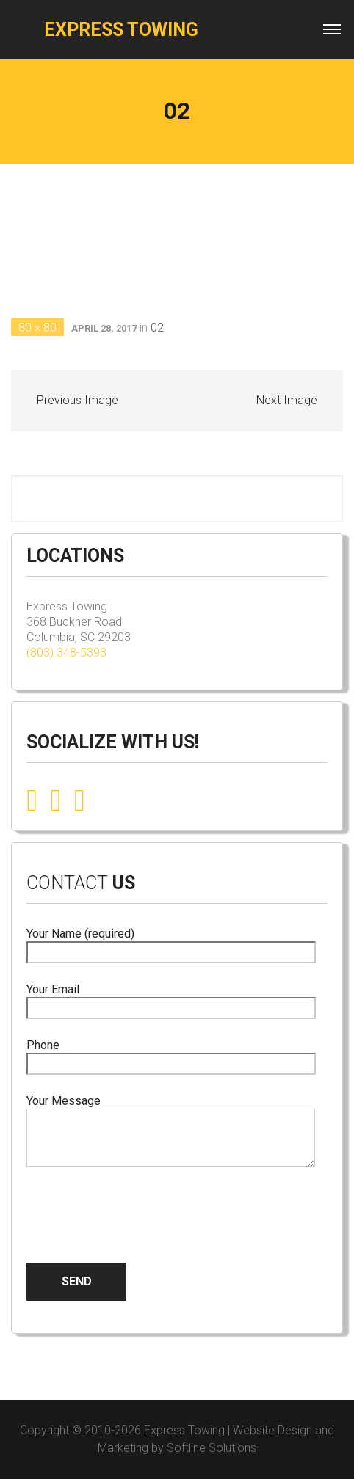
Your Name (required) (171, 943)
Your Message (170, 1132)
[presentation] (138, 1203)
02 (157, 328)
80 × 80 (37, 328)
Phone (171, 1054)
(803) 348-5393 (66, 653)
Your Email (171, 998)
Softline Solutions (211, 1448)
